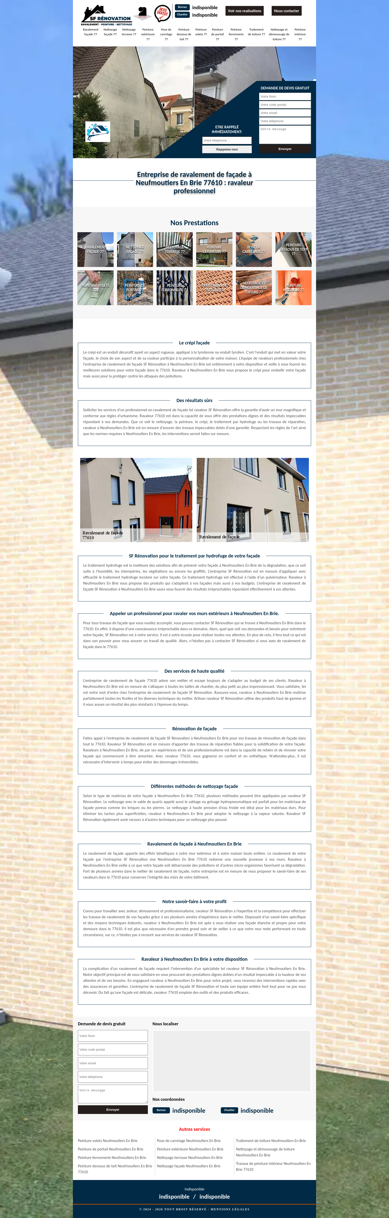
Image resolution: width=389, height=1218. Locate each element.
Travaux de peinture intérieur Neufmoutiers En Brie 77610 (273, 1166)
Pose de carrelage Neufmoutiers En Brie (189, 1140)
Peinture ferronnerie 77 (236, 34)
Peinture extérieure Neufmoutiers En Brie (190, 1149)
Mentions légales (230, 1209)
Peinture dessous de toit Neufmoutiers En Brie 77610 (115, 1169)
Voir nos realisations (244, 10)
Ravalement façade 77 (90, 32)
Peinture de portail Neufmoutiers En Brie (110, 1149)
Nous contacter (286, 10)
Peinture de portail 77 (217, 34)
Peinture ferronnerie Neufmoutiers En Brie (112, 1157)
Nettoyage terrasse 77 (129, 32)
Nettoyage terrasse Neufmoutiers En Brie (190, 1157)
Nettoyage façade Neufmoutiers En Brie (189, 1166)
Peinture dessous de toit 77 (184, 34)
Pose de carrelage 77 (166, 34)
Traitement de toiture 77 (256, 32)
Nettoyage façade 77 (110, 32)
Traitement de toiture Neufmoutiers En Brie (271, 1140)
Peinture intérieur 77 (300, 34)
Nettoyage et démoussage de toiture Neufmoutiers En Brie (265, 1152)
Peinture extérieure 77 (148, 34)
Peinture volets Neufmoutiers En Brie (107, 1140)
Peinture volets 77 (201, 32)
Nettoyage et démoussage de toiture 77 (279, 34)
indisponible (205, 7)
